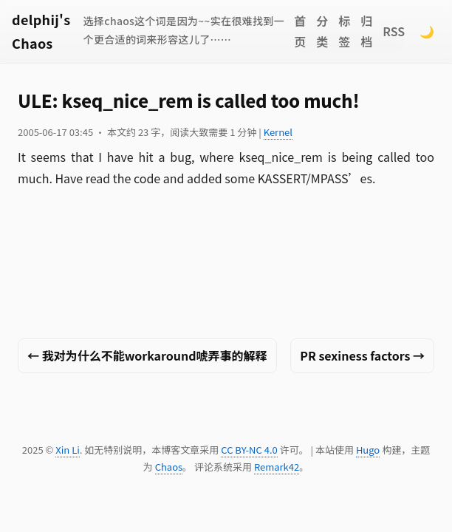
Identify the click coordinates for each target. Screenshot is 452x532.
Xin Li (67, 450)
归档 (366, 31)
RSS (394, 31)
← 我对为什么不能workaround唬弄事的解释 (147, 355)
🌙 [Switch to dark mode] (427, 31)
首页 (300, 31)
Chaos (168, 467)
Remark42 (276, 467)
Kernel (278, 132)
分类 (322, 31)
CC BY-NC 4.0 (249, 450)
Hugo (368, 450)
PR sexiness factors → (362, 355)
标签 (344, 31)
